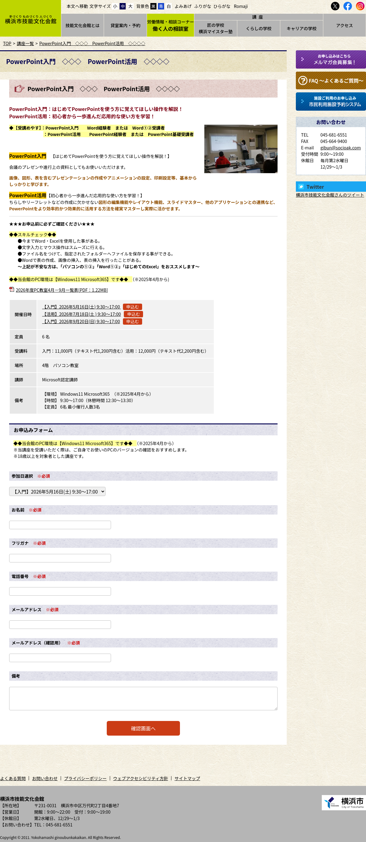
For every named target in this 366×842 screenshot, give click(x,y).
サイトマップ (187, 778)
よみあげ (183, 6)
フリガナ (20, 543)
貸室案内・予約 (125, 25)
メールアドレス (26, 609)
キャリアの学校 (302, 28)
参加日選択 (22, 476)
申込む (132, 307)
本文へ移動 (77, 6)
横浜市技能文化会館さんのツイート (330, 195)
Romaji (241, 6)
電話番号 (20, 576)
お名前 (18, 510)
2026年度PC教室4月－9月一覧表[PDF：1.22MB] (62, 290)
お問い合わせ (45, 778)
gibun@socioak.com (340, 147)
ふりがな (202, 6)
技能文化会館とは (82, 25)
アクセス (344, 25)
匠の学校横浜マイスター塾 (216, 28)
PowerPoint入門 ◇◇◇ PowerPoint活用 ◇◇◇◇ (92, 43)
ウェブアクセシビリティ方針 (140, 778)
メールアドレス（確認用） (37, 643)
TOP (7, 43)
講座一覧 (25, 43)
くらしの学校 (258, 28)
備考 (16, 676)
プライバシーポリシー (85, 778)
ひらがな (222, 6)
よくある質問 (13, 778)
